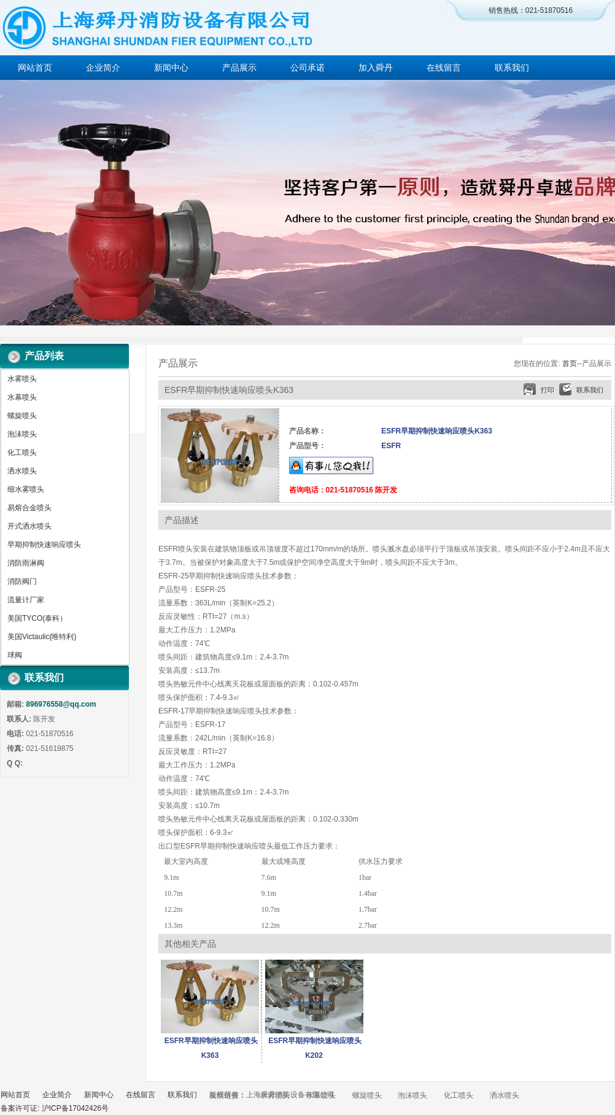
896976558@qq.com (61, 704)
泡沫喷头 (22, 434)
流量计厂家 (25, 600)
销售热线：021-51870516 (531, 10)
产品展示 (239, 67)
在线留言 (444, 67)
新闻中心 (171, 67)
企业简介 (103, 67)
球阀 (14, 655)
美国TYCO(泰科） (37, 618)
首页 (569, 363)
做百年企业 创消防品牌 (307, 202)
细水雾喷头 (25, 489)
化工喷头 (22, 452)
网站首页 (35, 67)
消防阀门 (22, 581)
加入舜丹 (375, 67)
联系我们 (512, 67)
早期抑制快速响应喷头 (44, 544)
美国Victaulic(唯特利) (41, 636)
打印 (547, 390)
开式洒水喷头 (29, 526)
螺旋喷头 (22, 415)
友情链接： (227, 1095)
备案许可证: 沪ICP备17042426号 (55, 1108)
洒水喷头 (22, 471)
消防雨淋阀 (25, 563)
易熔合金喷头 (29, 507)
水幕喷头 (22, 397)
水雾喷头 (22, 379)
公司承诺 (307, 67)
